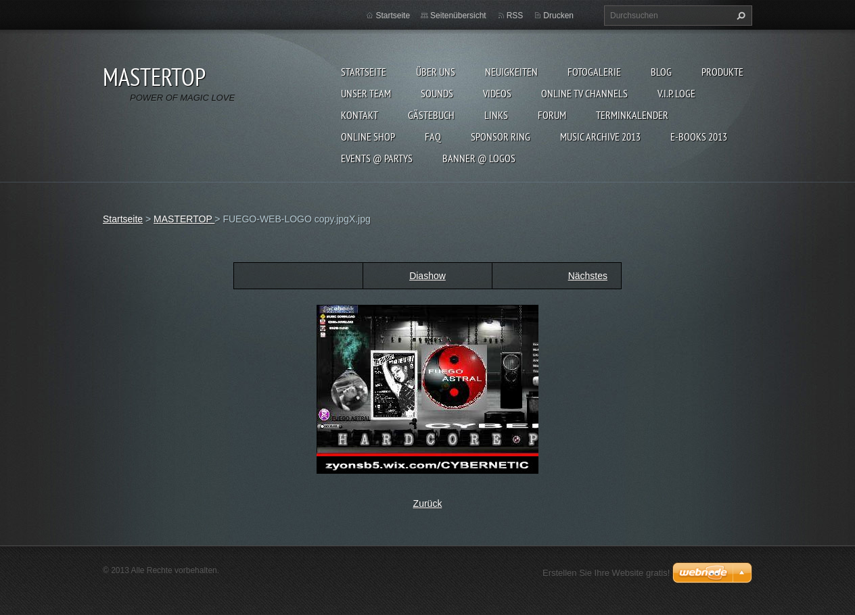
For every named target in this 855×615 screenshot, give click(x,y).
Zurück (427, 503)
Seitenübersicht (458, 15)
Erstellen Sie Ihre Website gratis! (606, 573)
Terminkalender (632, 115)
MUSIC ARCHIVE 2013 (600, 136)
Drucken (558, 15)
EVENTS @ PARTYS (377, 158)
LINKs (496, 115)
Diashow (427, 275)
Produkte (722, 71)
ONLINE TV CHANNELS (584, 93)
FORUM (552, 115)
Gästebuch (431, 115)
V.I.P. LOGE (676, 93)
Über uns (435, 71)
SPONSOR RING (500, 136)
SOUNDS (437, 93)
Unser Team (366, 93)
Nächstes (587, 275)
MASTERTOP (184, 219)
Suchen (739, 15)
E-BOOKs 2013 (698, 136)
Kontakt (359, 115)
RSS (515, 15)
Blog (661, 71)
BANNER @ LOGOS (478, 158)
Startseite (363, 71)
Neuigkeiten (511, 71)
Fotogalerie (594, 71)
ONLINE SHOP (368, 136)
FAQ (433, 136)
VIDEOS (497, 93)
